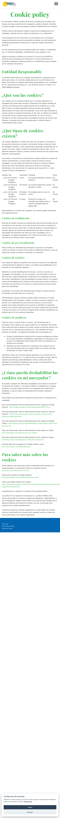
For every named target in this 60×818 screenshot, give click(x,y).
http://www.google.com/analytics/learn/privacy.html (20, 477)
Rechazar (30, 812)
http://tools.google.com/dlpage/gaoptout (16, 447)
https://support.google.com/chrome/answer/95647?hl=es (29, 407)
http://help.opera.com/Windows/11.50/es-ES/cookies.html (23, 440)
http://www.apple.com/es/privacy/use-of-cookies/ (19, 433)
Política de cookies (7, 528)
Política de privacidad (8, 526)
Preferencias (28, 801)
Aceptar (30, 807)
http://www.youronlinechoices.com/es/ (15, 470)
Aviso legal (5, 524)
